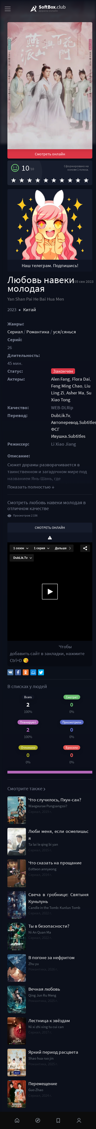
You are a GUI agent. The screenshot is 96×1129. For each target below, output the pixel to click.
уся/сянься (64, 332)
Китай (29, 309)
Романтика (37, 332)
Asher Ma (75, 393)
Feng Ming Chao (66, 386)
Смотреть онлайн (50, 153)
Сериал (15, 332)
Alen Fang (60, 379)
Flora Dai (81, 379)
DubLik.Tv (60, 415)
